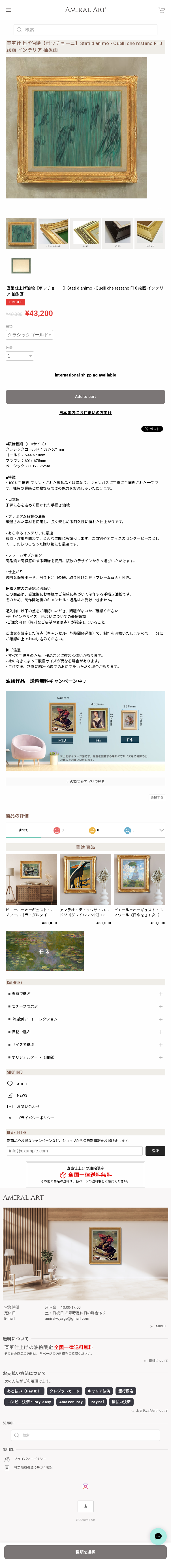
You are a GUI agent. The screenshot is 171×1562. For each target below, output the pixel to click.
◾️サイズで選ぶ (20, 1045)
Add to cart (85, 396)
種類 (9, 327)
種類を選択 (85, 1552)
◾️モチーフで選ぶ (22, 1006)
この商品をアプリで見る (85, 782)
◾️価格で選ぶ (19, 1032)
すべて (23, 830)
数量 (9, 348)
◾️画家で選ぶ (19, 994)
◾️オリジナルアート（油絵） (32, 1057)
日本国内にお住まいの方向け (85, 412)
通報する (157, 797)
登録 (155, 1151)
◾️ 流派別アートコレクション (32, 1019)
